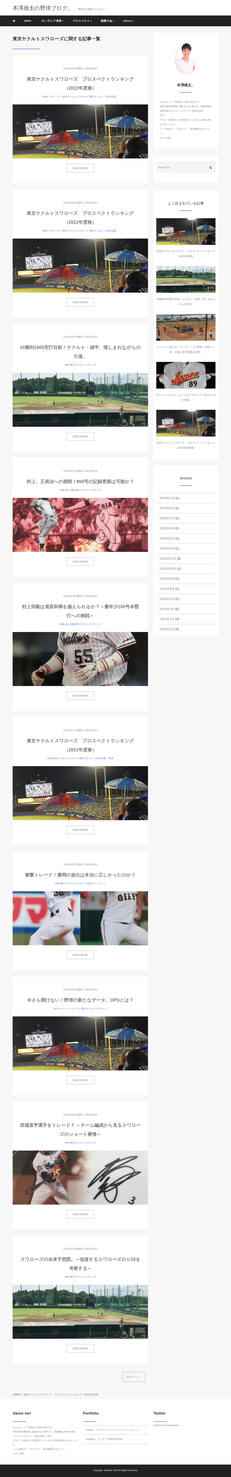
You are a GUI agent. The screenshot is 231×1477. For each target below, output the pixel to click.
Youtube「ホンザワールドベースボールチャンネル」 (112, 1430)
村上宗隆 (70, 490)
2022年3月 (167, 548)
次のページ (134, 1376)
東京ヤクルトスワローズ (76, 96)
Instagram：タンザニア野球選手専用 (104, 1439)
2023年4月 (167, 508)
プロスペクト (55, 96)
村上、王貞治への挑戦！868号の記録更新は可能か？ (80, 481)
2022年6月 (167, 528)
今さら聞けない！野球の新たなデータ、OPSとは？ (80, 1000)
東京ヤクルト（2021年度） (103, 230)
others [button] (128, 20)
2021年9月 (167, 579)
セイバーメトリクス (69, 1008)
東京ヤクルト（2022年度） (103, 96)
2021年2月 (167, 619)
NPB (45, 96)
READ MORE (80, 168)
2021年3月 (167, 609)
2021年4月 (167, 599)
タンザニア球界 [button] (53, 20)
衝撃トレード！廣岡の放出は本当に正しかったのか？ (80, 874)
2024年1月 (167, 498)
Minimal (108, 1470)
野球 (111, 758)
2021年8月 (167, 589)
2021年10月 (168, 568)
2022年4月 (167, 538)
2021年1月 (167, 629)
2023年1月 (167, 518)
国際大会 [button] (107, 20)
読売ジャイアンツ (96, 883)
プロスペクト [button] (82, 20)
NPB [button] (28, 20)
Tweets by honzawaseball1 (166, 1425)
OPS (56, 1008)
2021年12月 (168, 558)
